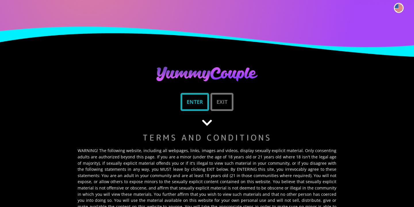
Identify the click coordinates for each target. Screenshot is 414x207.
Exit (221, 101)
